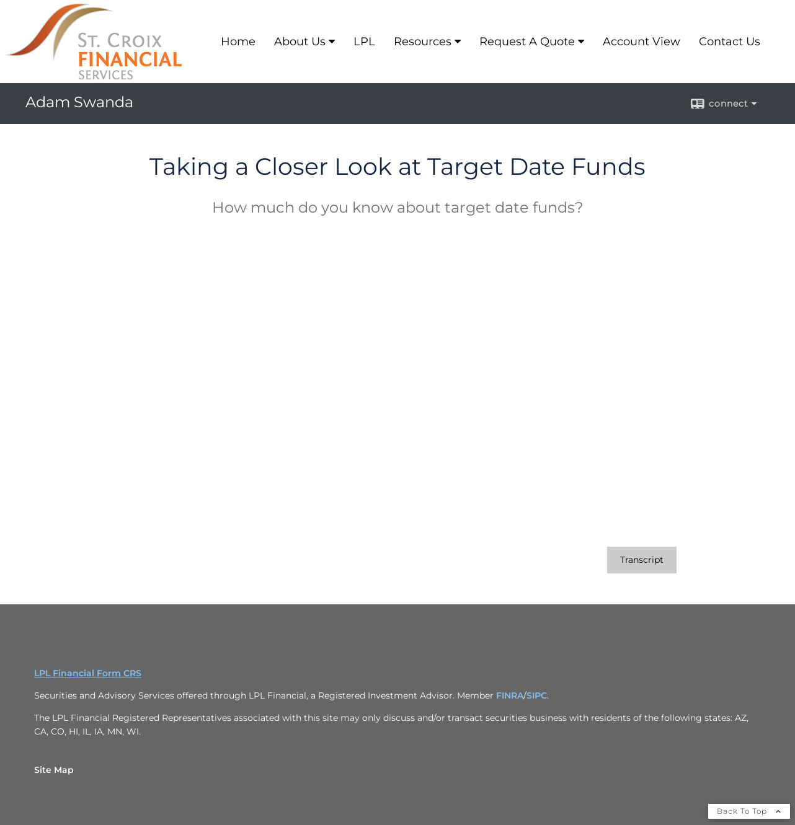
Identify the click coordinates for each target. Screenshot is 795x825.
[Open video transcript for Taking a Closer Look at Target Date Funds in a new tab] (642, 560)
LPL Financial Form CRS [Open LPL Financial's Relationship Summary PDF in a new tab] (87, 673)
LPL (364, 41)
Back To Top (749, 811)
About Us (300, 41)
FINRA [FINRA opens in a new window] (509, 695)
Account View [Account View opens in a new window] (641, 41)
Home (238, 41)
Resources (422, 41)
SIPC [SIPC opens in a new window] (536, 695)
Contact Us (729, 41)
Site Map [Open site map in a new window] (54, 769)
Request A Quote (527, 41)
